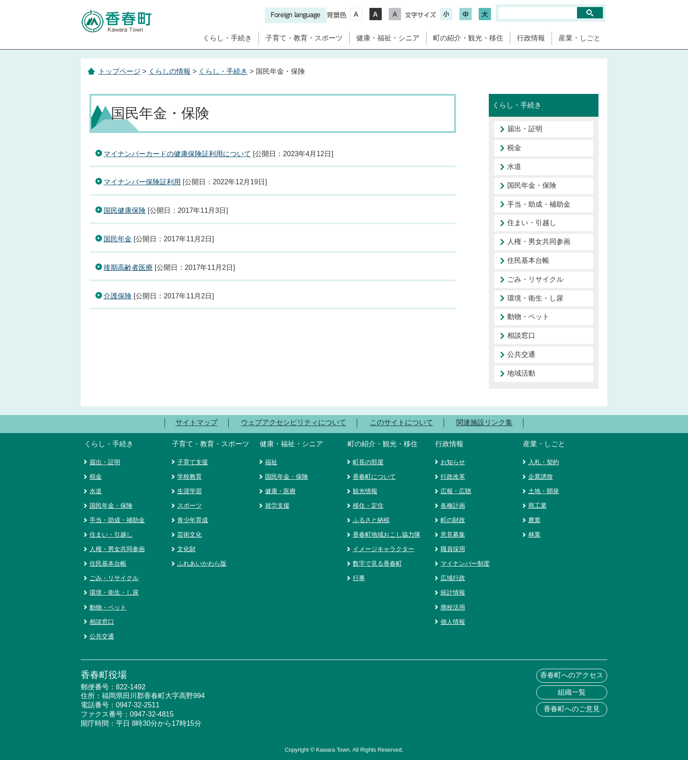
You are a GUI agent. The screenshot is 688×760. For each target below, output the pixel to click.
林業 (534, 534)
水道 (514, 166)
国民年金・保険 (531, 185)
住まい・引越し (531, 222)
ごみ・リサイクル (535, 279)
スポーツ (189, 505)
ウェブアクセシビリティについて (293, 423)
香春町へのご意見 (572, 709)
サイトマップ (197, 423)
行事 (359, 577)
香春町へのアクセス (571, 675)
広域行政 (453, 577)
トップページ (119, 71)
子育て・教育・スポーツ (304, 38)
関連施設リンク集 (484, 423)
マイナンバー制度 (465, 563)
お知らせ (453, 462)
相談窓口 (521, 335)
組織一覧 (572, 692)
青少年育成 (192, 519)
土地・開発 (543, 491)
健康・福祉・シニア (387, 38)
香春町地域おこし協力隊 (386, 534)
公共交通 (521, 354)
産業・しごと (580, 38)
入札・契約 (543, 462)
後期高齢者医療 (128, 267)
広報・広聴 (456, 491)
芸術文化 (189, 534)
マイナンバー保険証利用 (142, 182)
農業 (534, 519)
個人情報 (453, 621)
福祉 (271, 462)
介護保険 (118, 296)
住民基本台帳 (528, 260)
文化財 (186, 548)
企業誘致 (540, 476)
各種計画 (453, 505)
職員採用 (453, 548)
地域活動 (521, 373)
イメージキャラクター (383, 548)
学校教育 (189, 476)
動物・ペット (528, 316)
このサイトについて (401, 423)
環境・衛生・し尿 (535, 298)
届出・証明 (524, 129)
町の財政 (453, 519)
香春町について (374, 476)
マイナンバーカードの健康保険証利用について (177, 154)
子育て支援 (192, 462)
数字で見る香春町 (377, 563)
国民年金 (118, 239)
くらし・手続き (227, 38)
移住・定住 (368, 505)
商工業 (537, 505)
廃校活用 (453, 607)
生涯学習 (189, 491)
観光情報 (365, 491)
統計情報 (453, 592)
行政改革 (453, 476)
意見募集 (453, 534)
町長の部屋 (368, 462)
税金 (514, 147)
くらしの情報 (169, 71)
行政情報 (531, 38)
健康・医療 (280, 491)
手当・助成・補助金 (538, 204)
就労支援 (277, 505)
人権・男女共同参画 (538, 241)
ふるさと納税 (371, 519)
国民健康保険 (125, 210)
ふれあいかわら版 (201, 563)
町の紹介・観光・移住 (468, 38)
